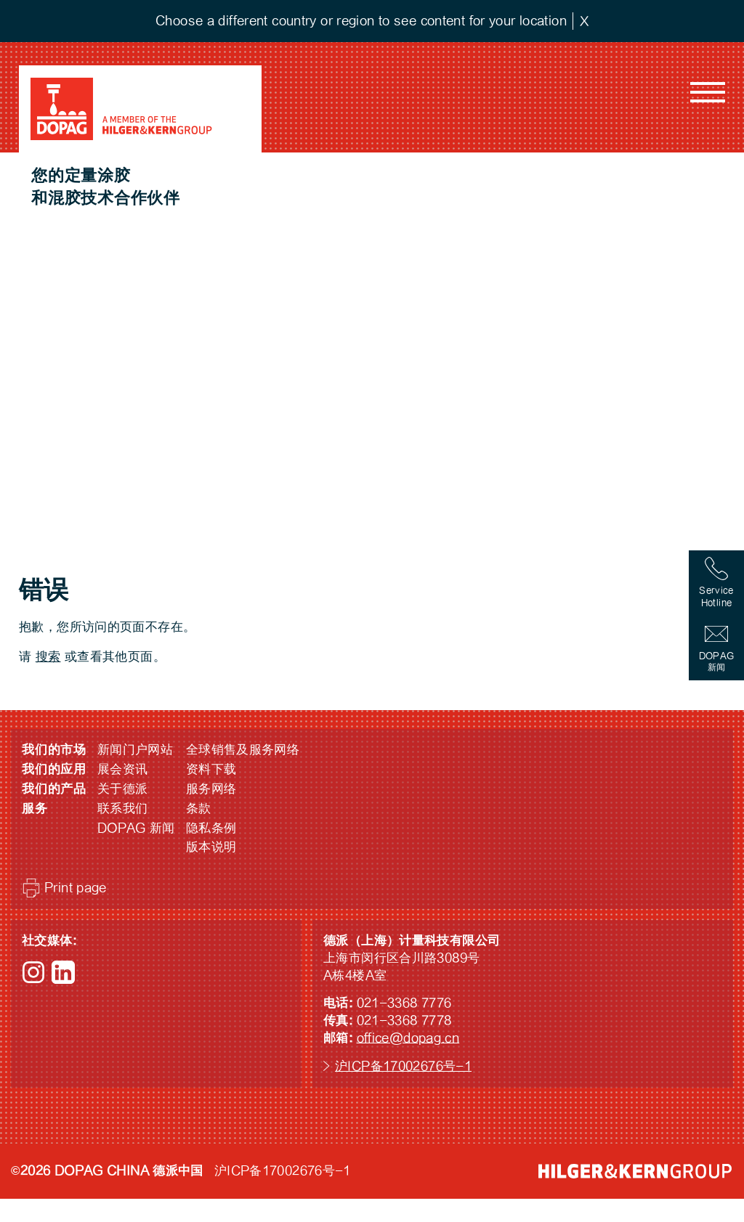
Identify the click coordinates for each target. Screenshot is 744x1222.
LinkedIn (63, 972)
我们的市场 (54, 750)
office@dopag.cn (408, 1038)
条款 (198, 808)
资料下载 (211, 769)
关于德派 (122, 789)
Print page (75, 888)
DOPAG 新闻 (136, 828)
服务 (35, 808)
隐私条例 (211, 828)
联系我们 (122, 808)
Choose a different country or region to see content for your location (361, 21)
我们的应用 (54, 769)
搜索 (48, 657)
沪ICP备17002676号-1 (403, 1066)
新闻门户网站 (135, 750)
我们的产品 (54, 789)
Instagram (33, 972)
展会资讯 (122, 769)
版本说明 (211, 847)
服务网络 (211, 789)
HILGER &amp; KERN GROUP (635, 1171)
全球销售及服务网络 (242, 750)
